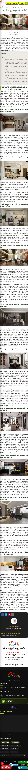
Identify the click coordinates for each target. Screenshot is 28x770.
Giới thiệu (4, 668)
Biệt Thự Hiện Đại (4, 745)
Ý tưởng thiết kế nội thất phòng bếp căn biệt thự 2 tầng (15, 64)
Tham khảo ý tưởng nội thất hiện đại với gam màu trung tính (15, 76)
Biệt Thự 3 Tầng (4, 751)
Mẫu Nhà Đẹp (22, 755)
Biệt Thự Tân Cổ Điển (15, 745)
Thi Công (21, 3)
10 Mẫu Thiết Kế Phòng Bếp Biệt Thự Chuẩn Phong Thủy (14, 56)
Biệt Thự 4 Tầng (14, 751)
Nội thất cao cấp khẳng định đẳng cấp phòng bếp (15, 79)
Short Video (14, 755)
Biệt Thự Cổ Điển (4, 748)
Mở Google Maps (5, 734)
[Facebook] (12, 707)
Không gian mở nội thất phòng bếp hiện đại (14, 71)
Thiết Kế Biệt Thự (14, 742)
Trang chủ (2, 6)
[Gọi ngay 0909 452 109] (6, 767)
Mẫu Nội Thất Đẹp (9, 6)
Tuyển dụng (18, 668)
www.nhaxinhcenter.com (16, 657)
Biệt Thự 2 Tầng (14, 748)
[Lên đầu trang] (2, 763)
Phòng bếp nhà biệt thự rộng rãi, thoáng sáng (15, 62)
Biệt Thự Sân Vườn (5, 755)
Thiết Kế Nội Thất (5, 742)
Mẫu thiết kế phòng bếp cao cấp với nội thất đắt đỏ (15, 73)
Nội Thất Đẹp (15, 3)
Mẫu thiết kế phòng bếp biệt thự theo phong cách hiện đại (15, 60)
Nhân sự (11, 668)
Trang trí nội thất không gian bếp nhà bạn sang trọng (15, 69)
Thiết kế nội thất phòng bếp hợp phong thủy (15, 66)
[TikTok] (15, 707)
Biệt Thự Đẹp (9, 3)
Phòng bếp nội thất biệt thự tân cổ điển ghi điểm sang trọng (15, 82)
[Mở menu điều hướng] (26, 3)
